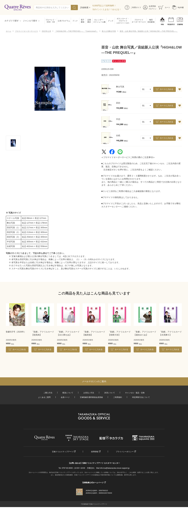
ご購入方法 (47, 393)
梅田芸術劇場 (151, 21)
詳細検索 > (85, 7)
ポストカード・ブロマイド (123, 21)
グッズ (110, 21)
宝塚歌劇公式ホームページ (92, 483)
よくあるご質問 (44, 397)
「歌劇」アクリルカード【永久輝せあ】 (68, 333)
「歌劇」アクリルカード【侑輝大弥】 (119, 333)
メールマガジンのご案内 (94, 381)
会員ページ (65, 397)
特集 (162, 24)
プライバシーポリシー (125, 452)
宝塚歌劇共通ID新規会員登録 (91, 397)
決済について (109, 393)
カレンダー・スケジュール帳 (99, 21)
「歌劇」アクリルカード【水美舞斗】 (170, 333)
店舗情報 (180, 24)
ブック (75, 21)
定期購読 (89, 21)
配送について (68, 393)
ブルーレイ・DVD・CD (51, 21)
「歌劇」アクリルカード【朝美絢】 (42, 333)
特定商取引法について (141, 397)
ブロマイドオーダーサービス (139, 21)
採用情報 (94, 452)
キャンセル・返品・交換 (135, 393)
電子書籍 (82, 21)
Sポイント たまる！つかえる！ (107, 9)
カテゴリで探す (11, 20)
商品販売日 (171, 24)
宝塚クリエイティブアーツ (62, 452)
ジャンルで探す (30, 20)
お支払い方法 (88, 393)
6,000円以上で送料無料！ (104, 5)
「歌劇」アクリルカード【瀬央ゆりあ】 (145, 333)
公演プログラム (64, 21)
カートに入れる (166, 89)
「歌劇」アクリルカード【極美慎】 (94, 333)
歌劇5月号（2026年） (16, 332)
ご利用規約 (117, 397)
